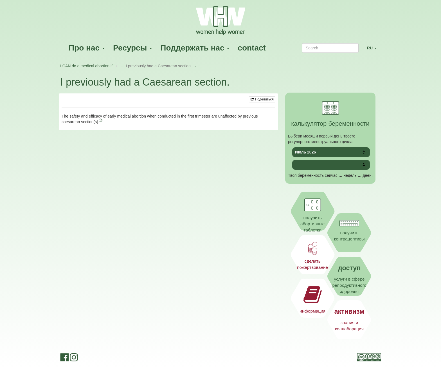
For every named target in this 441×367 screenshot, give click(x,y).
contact (252, 47)
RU (374, 50)
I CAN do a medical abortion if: (87, 66)
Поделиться (262, 99)
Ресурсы (132, 47)
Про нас (87, 47)
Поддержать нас (194, 47)
